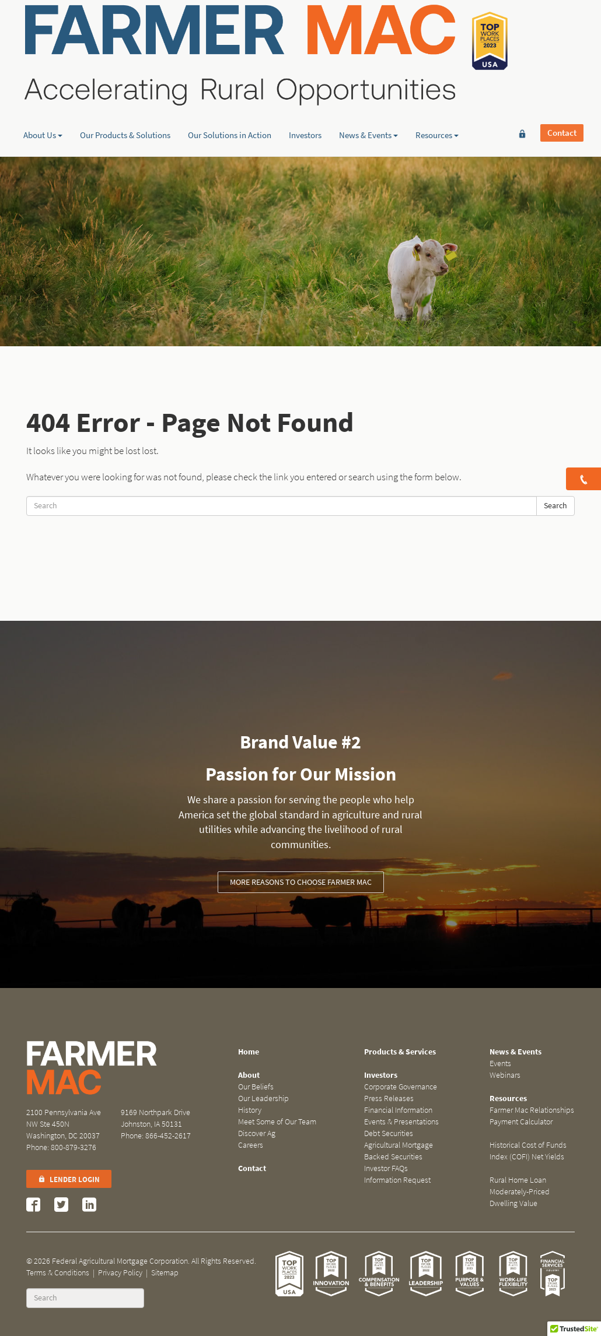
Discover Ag (256, 1133)
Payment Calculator (521, 1121)
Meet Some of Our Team (277, 1121)
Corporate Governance (400, 1086)
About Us (42, 90)
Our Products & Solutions (125, 90)
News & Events (368, 90)
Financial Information (398, 1110)
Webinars (505, 1075)
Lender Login (69, 1179)
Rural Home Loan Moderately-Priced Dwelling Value (520, 1192)
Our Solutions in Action (229, 90)
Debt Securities (388, 1133)
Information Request (397, 1180)
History (249, 1110)
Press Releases (389, 1098)
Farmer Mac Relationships (532, 1110)
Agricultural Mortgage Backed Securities (398, 1151)
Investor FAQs (386, 1168)
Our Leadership (263, 1098)
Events (500, 1063)
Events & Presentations (401, 1121)
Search (555, 505)
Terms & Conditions (57, 1272)
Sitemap (165, 1272)
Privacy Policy (120, 1272)
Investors (305, 90)
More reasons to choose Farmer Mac (301, 882)
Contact (561, 27)
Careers (250, 1145)
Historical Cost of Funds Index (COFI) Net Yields (528, 1151)
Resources (437, 90)
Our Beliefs (256, 1086)
